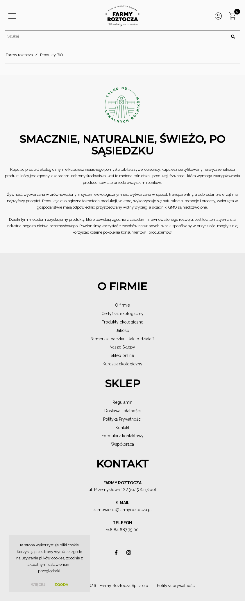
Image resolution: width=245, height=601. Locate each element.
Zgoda (61, 584)
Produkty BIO (51, 55)
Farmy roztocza (19, 55)
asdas (116, 554)
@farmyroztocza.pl (134, 509)
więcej (38, 584)
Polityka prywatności (176, 585)
